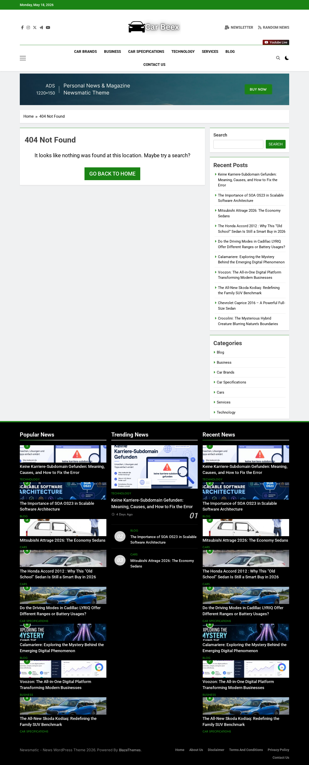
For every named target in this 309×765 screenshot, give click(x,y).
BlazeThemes (130, 750)
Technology (183, 51)
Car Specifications (146, 51)
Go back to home (112, 174)
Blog (230, 51)
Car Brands (85, 51)
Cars (220, 392)
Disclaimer (216, 750)
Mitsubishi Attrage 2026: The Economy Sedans (62, 540)
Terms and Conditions (246, 750)
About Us (196, 750)
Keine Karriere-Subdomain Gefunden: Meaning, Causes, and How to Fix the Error (247, 179)
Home (179, 750)
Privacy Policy (278, 750)
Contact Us (154, 64)
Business (112, 51)
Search (220, 134)
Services (210, 51)
